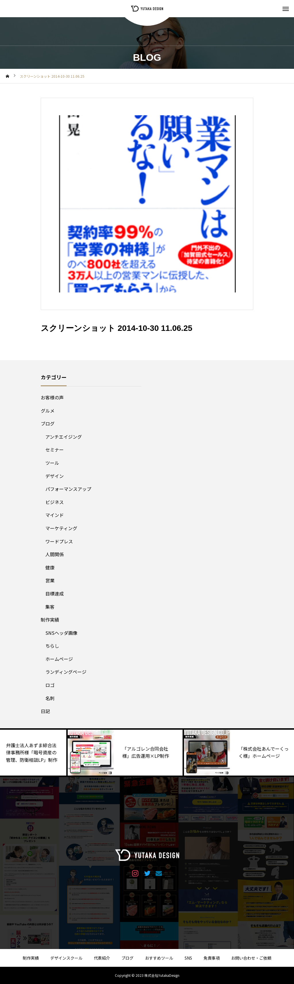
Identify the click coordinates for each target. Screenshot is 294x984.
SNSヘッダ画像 (61, 632)
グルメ (48, 410)
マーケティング (61, 528)
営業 (50, 580)
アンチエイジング (63, 436)
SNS (188, 958)
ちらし (52, 645)
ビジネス (54, 502)
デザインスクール (66, 958)
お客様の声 (52, 397)
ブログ (48, 423)
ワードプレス (59, 541)
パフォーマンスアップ (68, 488)
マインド (54, 514)
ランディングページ (65, 671)
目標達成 (54, 593)
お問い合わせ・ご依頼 (251, 958)
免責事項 (212, 958)
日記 (45, 711)
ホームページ (59, 658)
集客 (50, 606)
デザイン (54, 476)
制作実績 (50, 619)
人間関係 (54, 554)
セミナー (54, 449)
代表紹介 (102, 958)
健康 (50, 567)
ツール (52, 462)
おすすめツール (159, 958)
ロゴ (50, 685)
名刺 (50, 698)
